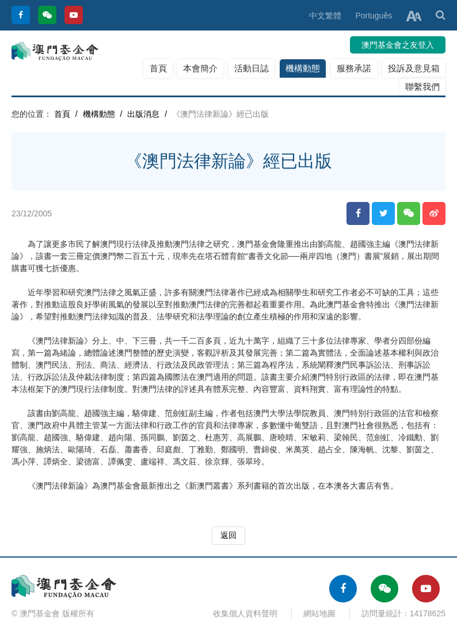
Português (373, 15)
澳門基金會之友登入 (397, 44)
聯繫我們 (422, 86)
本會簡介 (200, 68)
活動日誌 (251, 68)
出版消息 (143, 114)
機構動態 (302, 68)
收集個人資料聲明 (245, 613)
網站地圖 (319, 613)
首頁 (158, 68)
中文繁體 (325, 15)
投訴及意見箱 (414, 68)
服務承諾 (354, 68)
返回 (228, 535)
